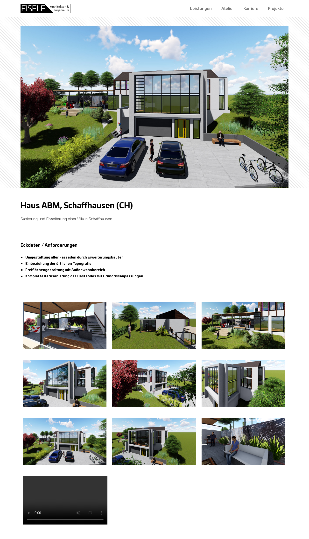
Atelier (227, 8)
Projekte (276, 8)
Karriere (251, 8)
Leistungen (201, 8)
